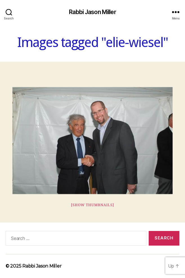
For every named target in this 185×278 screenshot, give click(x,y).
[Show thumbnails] (92, 205)
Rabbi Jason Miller (92, 12)
